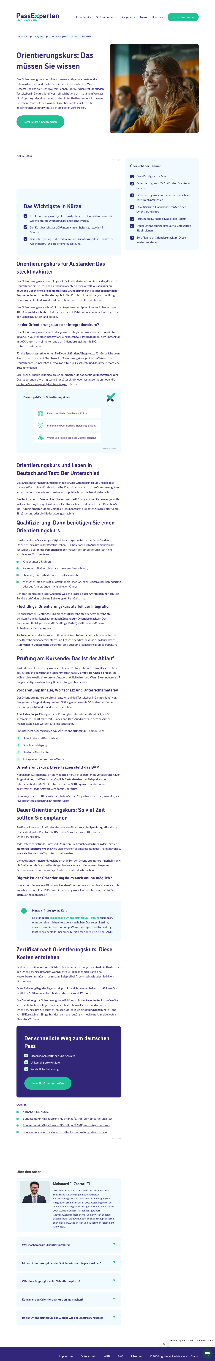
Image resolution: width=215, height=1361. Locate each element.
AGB (107, 1356)
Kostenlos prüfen (183, 17)
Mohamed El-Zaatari (69, 1184)
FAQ (120, 1356)
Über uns (136, 1356)
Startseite (22, 36)
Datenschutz (88, 1356)
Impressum (66, 1356)
